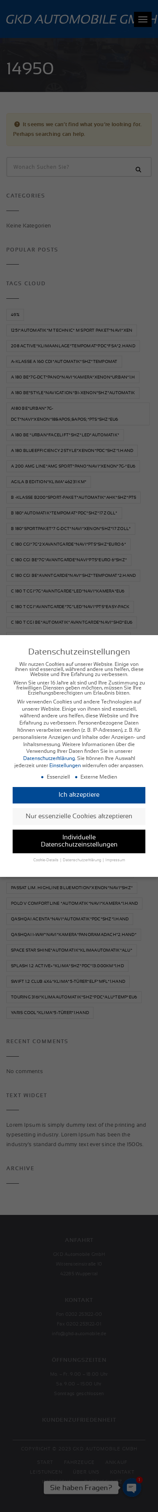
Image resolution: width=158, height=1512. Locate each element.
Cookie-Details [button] (46, 857)
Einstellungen (65, 762)
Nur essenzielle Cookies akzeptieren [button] (79, 812)
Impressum (115, 857)
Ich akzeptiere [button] (79, 791)
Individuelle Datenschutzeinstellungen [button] (79, 837)
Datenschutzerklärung (49, 754)
